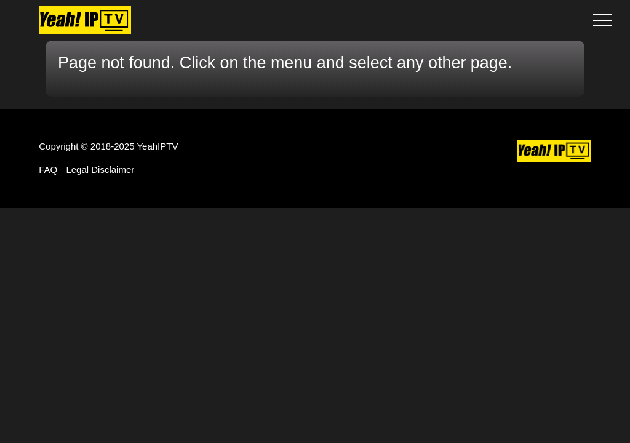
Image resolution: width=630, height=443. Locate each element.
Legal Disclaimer (100, 169)
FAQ (48, 169)
